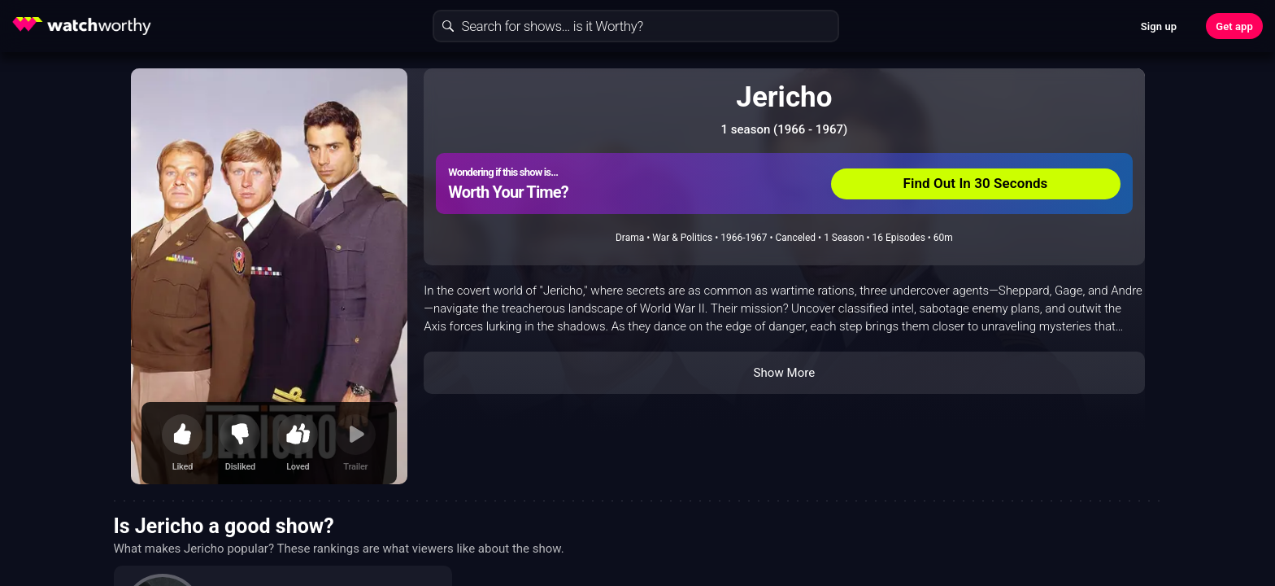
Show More (784, 372)
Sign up (1159, 26)
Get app (1234, 26)
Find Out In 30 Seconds (975, 183)
